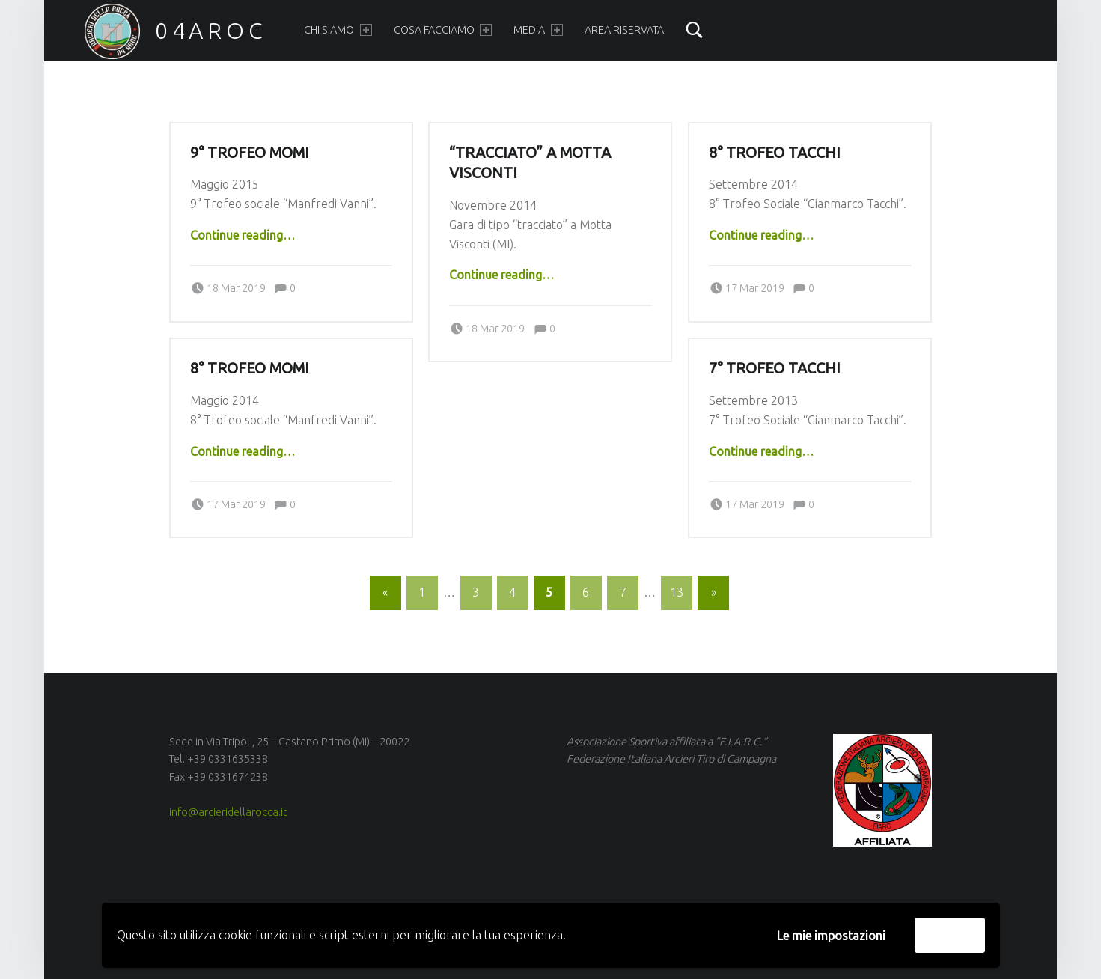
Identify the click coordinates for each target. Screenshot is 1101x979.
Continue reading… (242, 235)
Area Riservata (624, 30)
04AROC (211, 30)
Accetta (950, 935)
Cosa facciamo (443, 30)
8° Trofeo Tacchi (775, 152)
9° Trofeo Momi (249, 152)
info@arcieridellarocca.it (228, 812)
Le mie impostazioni (831, 935)
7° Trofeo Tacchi (775, 368)
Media (537, 30)
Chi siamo (337, 30)
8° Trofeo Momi (249, 368)
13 (676, 592)
